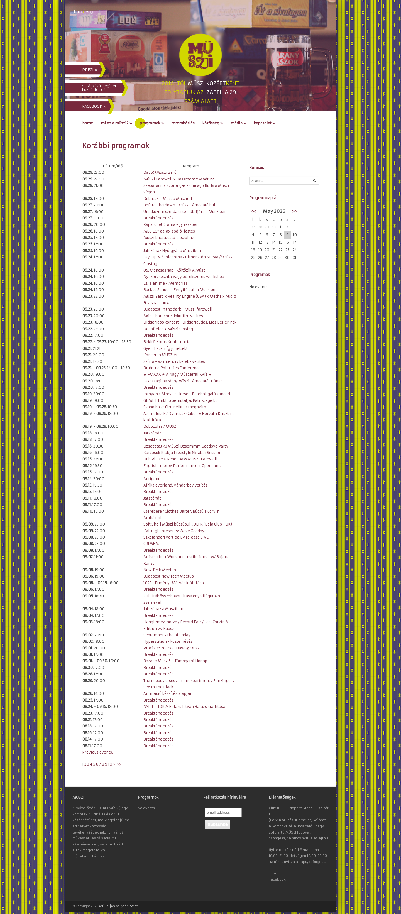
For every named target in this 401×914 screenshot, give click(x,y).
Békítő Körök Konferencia (166, 341)
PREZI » (89, 69)
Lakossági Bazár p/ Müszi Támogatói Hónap (183, 381)
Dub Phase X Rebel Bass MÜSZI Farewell (180, 459)
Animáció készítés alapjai (167, 693)
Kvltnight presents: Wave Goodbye (175, 531)
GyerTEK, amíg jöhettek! (165, 348)
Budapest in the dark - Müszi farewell (177, 309)
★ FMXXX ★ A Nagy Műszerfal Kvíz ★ (177, 374)
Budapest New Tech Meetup (168, 576)
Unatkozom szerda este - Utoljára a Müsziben (185, 211)
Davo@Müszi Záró (160, 172)
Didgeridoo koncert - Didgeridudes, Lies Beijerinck (189, 322)
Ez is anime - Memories (165, 283)
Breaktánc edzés (158, 218)
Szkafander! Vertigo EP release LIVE (176, 537)
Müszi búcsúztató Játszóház (168, 237)
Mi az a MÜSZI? (116, 123)
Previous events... (98, 752)
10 (110, 764)
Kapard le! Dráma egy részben (171, 224)
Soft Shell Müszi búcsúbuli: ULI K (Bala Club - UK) (187, 524)
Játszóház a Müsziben (163, 609)
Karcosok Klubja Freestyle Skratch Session (182, 452)
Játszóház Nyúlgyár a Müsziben (172, 250)
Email (274, 873)
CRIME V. (151, 543)
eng (89, 11)
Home (87, 123)
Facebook (277, 879)
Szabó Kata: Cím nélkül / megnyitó (174, 407)
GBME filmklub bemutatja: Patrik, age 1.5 (180, 400)
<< (253, 211)
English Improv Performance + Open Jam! (182, 465)
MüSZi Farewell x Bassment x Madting (179, 179)
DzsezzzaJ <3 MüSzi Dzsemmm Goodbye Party (185, 446)
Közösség (212, 123)
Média (238, 123)
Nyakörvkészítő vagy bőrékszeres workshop (183, 276)
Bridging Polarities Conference (171, 368)
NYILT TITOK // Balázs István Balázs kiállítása (184, 706)
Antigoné (151, 478)
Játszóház (152, 433)
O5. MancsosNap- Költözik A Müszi (175, 270)
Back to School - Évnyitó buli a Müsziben (180, 289)
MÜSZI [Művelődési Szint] (119, 906)
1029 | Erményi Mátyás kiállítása (173, 583)
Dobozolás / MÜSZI (160, 426)
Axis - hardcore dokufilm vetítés (173, 316)
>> (118, 764)
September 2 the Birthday (166, 635)
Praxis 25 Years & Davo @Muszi (172, 648)
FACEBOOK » (94, 106)
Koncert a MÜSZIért (161, 355)
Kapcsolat (264, 123)
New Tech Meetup (159, 570)
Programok (152, 123)
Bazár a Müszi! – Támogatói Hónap (175, 661)
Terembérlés (183, 123)
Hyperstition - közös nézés (167, 641)
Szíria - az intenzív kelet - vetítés (174, 361)
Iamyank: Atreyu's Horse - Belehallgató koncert (187, 394)
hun (78, 11)
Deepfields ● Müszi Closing (168, 329)
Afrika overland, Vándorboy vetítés (175, 485)
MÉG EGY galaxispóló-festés (169, 231)
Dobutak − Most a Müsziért (167, 198)
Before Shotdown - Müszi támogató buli (180, 205)
